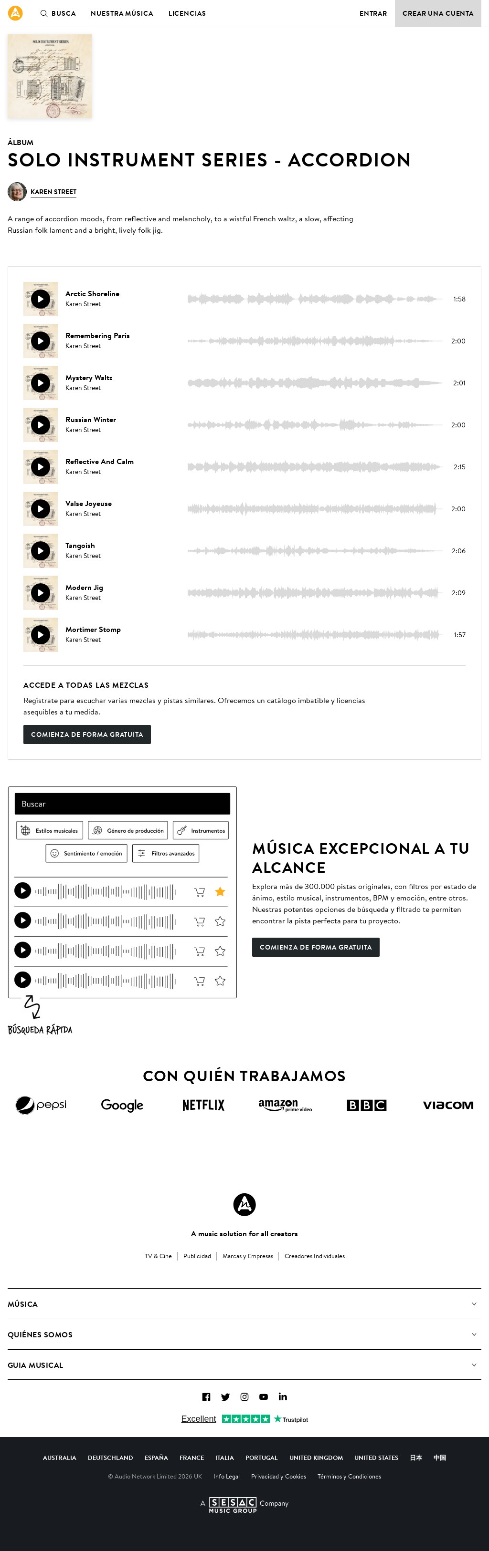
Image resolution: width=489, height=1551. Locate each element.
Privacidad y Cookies (278, 1476)
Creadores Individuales (315, 1255)
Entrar (373, 13)
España (156, 1457)
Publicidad (197, 1255)
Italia (224, 1457)
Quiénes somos (40, 1334)
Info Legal (226, 1476)
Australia (59, 1457)
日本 (416, 1457)
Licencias (187, 13)
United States (376, 1457)
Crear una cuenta (438, 13)
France (192, 1457)
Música (23, 1304)
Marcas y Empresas (248, 1255)
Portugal (261, 1457)
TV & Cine (158, 1255)
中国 (440, 1457)
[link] (15, 13)
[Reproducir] (40, 299)
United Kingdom (316, 1457)
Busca (55, 13)
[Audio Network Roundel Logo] (244, 1204)
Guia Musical (36, 1365)
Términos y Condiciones (349, 1476)
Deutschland (110, 1457)
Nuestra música (122, 13)
